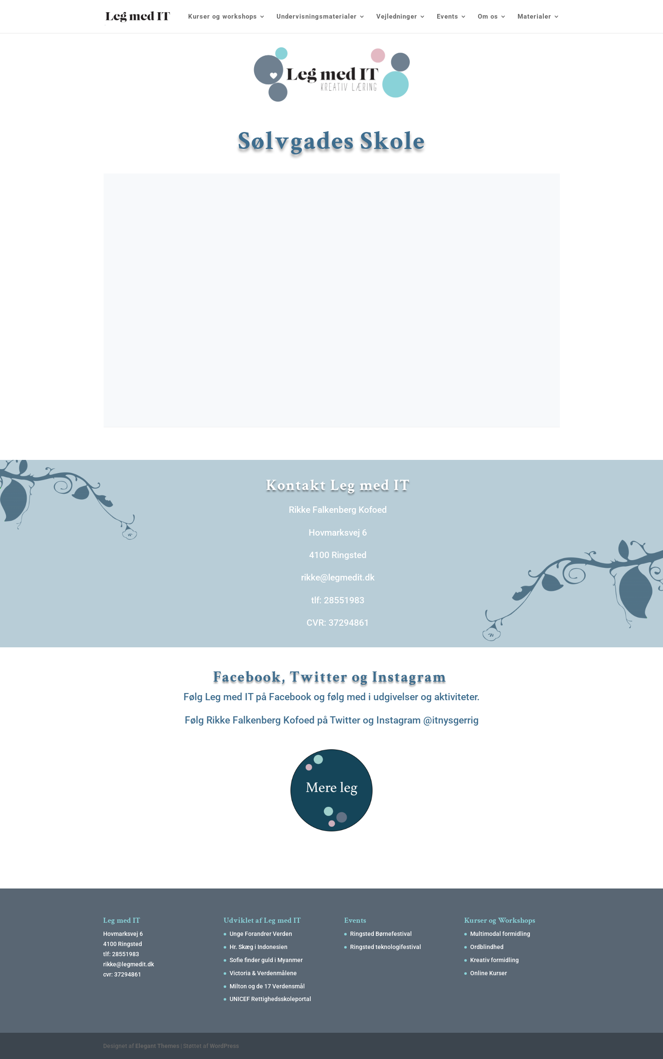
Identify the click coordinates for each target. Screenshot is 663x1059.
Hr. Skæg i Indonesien (259, 946)
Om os (488, 17)
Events (447, 17)
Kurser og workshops (222, 17)
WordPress (224, 1045)
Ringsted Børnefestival (381, 933)
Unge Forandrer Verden (261, 933)
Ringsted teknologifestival (385, 946)
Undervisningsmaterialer (317, 17)
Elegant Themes (157, 1045)
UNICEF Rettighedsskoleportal (270, 999)
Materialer (534, 17)
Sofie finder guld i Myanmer (266, 960)
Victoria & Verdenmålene (263, 973)
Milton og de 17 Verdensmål (267, 986)
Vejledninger (396, 17)
